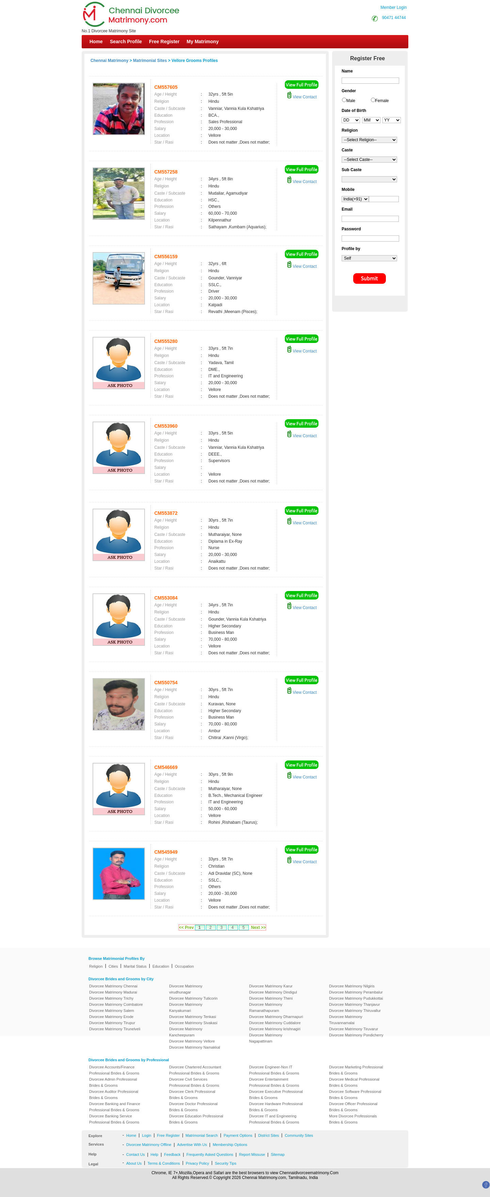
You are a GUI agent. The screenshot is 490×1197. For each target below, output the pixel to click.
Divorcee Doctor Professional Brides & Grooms (193, 1107)
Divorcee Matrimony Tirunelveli (114, 1029)
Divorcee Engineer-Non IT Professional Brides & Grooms (274, 1070)
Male (350, 100)
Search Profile (126, 41)
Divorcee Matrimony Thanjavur (354, 1004)
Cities (113, 966)
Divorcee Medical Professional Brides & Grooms (354, 1082)
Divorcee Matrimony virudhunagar (185, 989)
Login (146, 1135)
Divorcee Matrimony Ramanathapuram (265, 1007)
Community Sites (299, 1135)
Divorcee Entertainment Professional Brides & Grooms (274, 1082)
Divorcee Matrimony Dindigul (273, 992)
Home (96, 41)
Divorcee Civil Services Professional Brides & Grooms (194, 1082)
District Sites (268, 1135)
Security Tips (225, 1163)
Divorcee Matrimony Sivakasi (193, 1023)
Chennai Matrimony (109, 60)
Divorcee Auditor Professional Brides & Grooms (113, 1094)
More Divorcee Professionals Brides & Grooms (353, 1119)
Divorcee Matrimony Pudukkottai (356, 998)
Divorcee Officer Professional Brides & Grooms (353, 1107)
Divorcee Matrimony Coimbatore (116, 1004)
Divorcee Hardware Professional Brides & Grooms (276, 1107)
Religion (96, 966)
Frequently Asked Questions (209, 1154)
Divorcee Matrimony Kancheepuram (185, 1032)
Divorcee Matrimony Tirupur (112, 1023)
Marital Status (135, 966)
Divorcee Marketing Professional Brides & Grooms (356, 1070)
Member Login (393, 7)
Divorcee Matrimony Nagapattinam (265, 1038)
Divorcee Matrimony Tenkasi (192, 1017)
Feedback (172, 1154)
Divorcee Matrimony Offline (148, 1145)
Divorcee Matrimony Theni (271, 998)
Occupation (184, 966)
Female (382, 100)
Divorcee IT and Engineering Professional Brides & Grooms (274, 1119)
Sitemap (277, 1154)
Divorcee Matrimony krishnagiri (274, 1029)
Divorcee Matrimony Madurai (113, 992)
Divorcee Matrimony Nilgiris (352, 986)
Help (155, 1154)
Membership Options (230, 1145)
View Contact (302, 97)
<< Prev (186, 927)
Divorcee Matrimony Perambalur (356, 992)
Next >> (258, 927)
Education (160, 966)
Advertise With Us (192, 1145)
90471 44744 (394, 17)
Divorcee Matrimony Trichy (111, 998)
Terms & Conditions (163, 1163)
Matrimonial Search (201, 1135)
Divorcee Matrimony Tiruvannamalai (345, 1020)
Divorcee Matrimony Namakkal (194, 1047)
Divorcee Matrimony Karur (271, 986)
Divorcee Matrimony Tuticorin (193, 998)
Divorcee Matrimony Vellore (192, 1041)
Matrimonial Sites (150, 60)
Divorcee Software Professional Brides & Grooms (355, 1094)
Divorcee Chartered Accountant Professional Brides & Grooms (195, 1070)
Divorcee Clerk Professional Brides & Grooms (192, 1094)
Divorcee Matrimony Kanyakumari (185, 1007)
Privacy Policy (197, 1163)
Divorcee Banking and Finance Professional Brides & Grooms (114, 1107)
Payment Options (238, 1135)
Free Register (164, 41)
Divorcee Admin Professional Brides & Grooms (113, 1082)
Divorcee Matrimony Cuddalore (275, 1023)
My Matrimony (203, 41)
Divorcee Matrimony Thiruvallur (355, 1011)
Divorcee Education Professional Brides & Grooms (196, 1119)
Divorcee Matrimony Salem (111, 1011)
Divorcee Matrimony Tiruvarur (353, 1029)
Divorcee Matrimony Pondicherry (356, 1035)
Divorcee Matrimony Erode (111, 1017)
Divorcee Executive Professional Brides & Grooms (276, 1094)
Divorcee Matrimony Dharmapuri (276, 1017)
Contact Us (135, 1154)
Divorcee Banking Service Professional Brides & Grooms (114, 1119)
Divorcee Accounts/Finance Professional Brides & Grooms (114, 1070)
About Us (134, 1163)
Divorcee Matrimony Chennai (113, 986)
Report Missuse (252, 1154)
